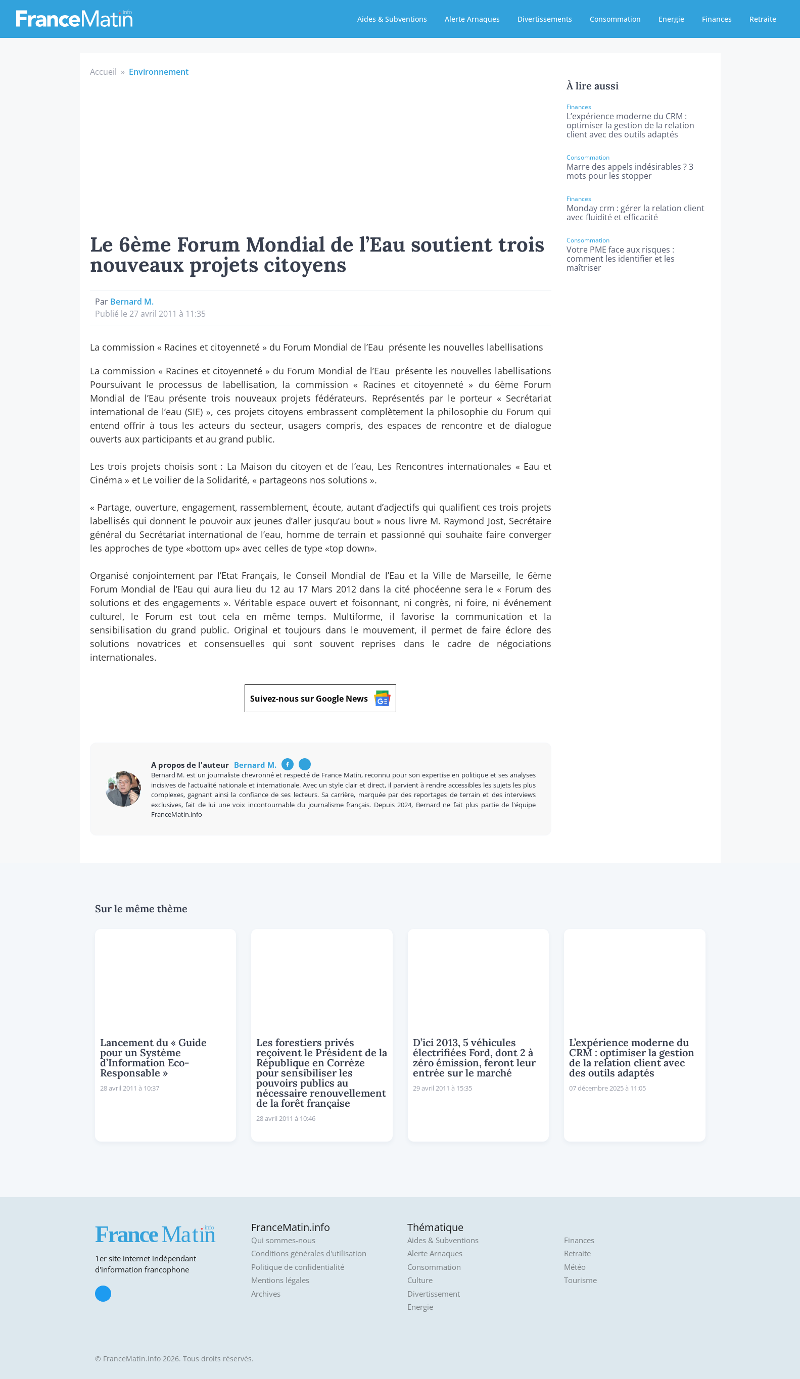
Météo (575, 1267)
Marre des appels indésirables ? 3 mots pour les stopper (630, 171)
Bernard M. (132, 301)
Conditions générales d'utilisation (308, 1253)
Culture (420, 1280)
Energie (671, 19)
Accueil (103, 71)
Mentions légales (280, 1280)
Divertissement (433, 1294)
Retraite (762, 19)
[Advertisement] (321, 153)
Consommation (615, 19)
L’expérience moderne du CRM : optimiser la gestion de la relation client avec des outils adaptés (630, 125)
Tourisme (580, 1280)
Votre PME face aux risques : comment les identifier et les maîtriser (621, 258)
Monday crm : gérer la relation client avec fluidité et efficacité (635, 213)
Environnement (159, 71)
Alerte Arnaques (472, 19)
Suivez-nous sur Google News (320, 698)
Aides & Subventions (392, 19)
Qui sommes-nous (283, 1240)
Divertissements (544, 19)
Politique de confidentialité (297, 1267)
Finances (717, 19)
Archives (265, 1294)
